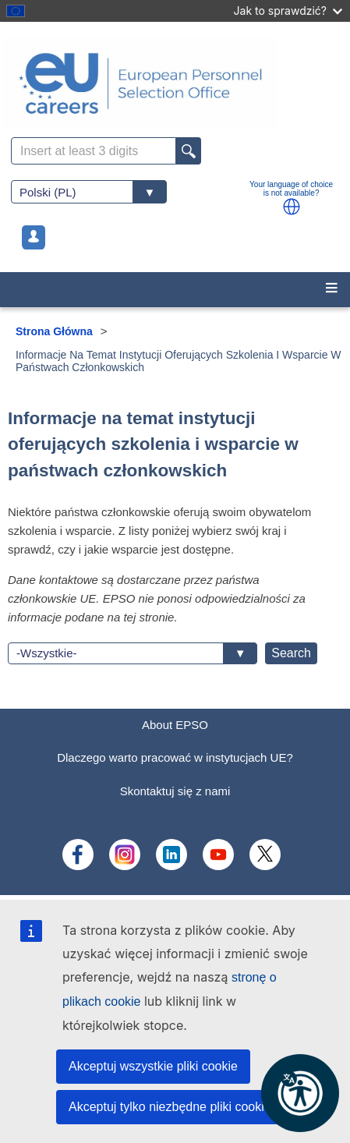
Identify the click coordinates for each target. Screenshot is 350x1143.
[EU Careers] (175, 83)
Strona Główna (54, 331)
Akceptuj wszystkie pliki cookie (153, 1066)
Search (291, 653)
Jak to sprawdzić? (288, 10)
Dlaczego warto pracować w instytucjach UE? (175, 757)
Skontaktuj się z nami (175, 791)
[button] (291, 206)
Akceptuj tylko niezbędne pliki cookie (170, 1106)
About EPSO (175, 724)
